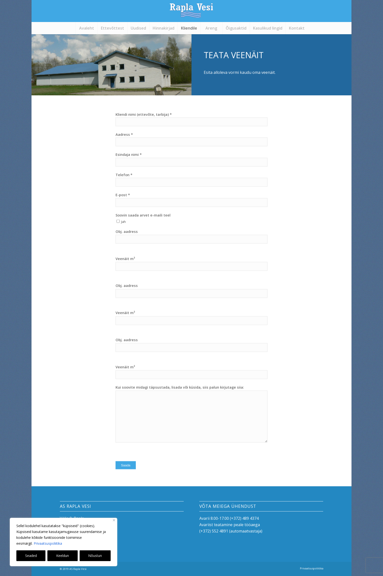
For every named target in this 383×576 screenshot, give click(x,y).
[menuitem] (86, 28)
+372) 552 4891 (214, 531)
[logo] (192, 13)
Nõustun (95, 555)
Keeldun (62, 555)
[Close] (114, 520)
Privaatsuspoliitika (48, 543)
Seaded (31, 555)
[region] (63, 542)
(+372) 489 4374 (244, 518)
